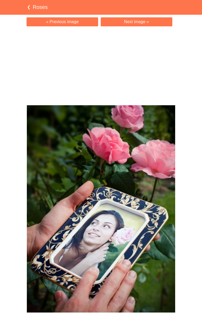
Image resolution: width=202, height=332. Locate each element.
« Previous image (62, 21)
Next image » (136, 21)
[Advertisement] (101, 66)
